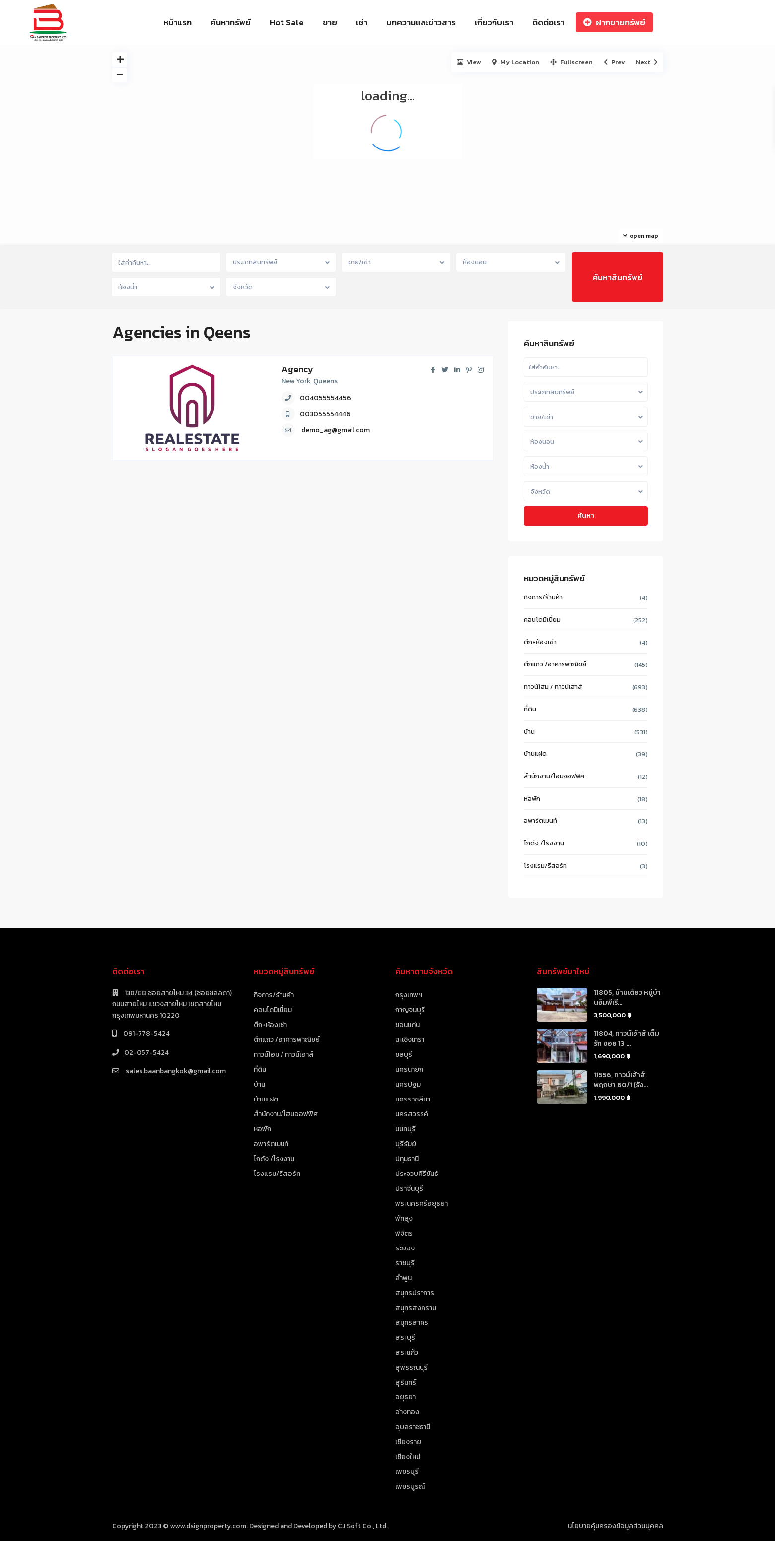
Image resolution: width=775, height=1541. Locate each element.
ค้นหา (585, 516)
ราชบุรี (405, 1263)
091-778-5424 (146, 1033)
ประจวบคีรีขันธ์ (416, 1174)
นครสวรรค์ (411, 1114)
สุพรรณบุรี (411, 1367)
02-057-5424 (146, 1052)
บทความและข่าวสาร (421, 22)
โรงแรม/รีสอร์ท (545, 865)
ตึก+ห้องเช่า (540, 642)
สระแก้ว (406, 1352)
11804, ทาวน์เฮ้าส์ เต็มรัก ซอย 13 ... (626, 1038)
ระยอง (405, 1248)
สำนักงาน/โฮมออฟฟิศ (554, 776)
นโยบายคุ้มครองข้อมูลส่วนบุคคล (615, 1526)
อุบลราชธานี (412, 1427)
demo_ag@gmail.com (335, 430)
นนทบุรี (405, 1129)
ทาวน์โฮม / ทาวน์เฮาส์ (553, 686)
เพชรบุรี (407, 1472)
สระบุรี (405, 1337)
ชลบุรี (403, 1054)
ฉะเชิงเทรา (409, 1039)
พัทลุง (404, 1218)
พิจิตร (404, 1233)
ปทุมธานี (407, 1159)
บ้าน (529, 731)
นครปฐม (408, 1084)
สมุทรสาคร (411, 1323)
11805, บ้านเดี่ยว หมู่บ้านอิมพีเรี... (627, 997)
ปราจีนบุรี (409, 1188)
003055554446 (325, 414)
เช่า (361, 22)
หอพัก (532, 798)
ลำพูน (403, 1278)
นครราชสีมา (412, 1099)
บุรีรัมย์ (405, 1144)
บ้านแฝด (535, 753)
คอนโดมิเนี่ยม (542, 619)
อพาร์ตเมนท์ (540, 820)
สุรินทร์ (405, 1382)
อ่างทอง (407, 1412)
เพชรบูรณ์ (410, 1486)
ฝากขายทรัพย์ (614, 22)
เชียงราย (408, 1442)
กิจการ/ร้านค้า (543, 597)
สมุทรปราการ (414, 1293)
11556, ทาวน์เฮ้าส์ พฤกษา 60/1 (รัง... (621, 1080)
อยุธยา (405, 1397)
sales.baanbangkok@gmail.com (175, 1071)
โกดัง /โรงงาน (544, 843)
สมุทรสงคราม (415, 1308)
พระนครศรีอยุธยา (421, 1203)
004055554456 (325, 398)
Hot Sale (287, 22)
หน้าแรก (177, 22)
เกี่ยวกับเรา (494, 22)
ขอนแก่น (407, 1025)
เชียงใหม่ (407, 1457)
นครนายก (409, 1069)
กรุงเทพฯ (408, 995)
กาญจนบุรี (410, 1010)
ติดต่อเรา (548, 22)
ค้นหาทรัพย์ (231, 22)
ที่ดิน (530, 709)
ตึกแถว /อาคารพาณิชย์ (555, 664)
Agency (297, 369)
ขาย (330, 22)
